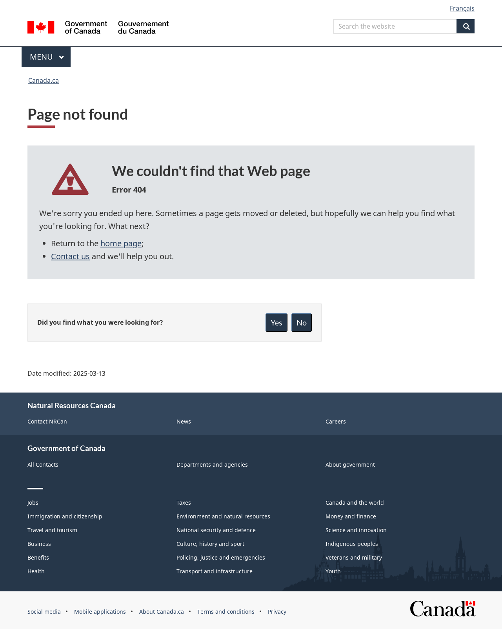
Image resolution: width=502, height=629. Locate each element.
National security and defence (216, 530)
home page (121, 243)
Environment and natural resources (223, 516)
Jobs (32, 502)
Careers (336, 421)
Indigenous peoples (352, 543)
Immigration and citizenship (64, 516)
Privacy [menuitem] (277, 611)
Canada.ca (43, 80)
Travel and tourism (52, 530)
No (301, 322)
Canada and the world (355, 502)
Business (39, 543)
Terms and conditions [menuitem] (226, 611)
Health (36, 571)
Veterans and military (354, 557)
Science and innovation (356, 530)
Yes (276, 322)
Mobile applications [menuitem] (100, 611)
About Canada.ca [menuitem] (161, 611)
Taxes (183, 502)
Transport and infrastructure (214, 571)
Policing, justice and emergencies (220, 557)
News (183, 421)
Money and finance (351, 516)
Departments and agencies (212, 464)
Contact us (70, 256)
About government (350, 464)
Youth (333, 571)
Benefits (38, 557)
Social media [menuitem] (44, 611)
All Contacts (42, 464)
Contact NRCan (47, 421)
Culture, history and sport (210, 543)
